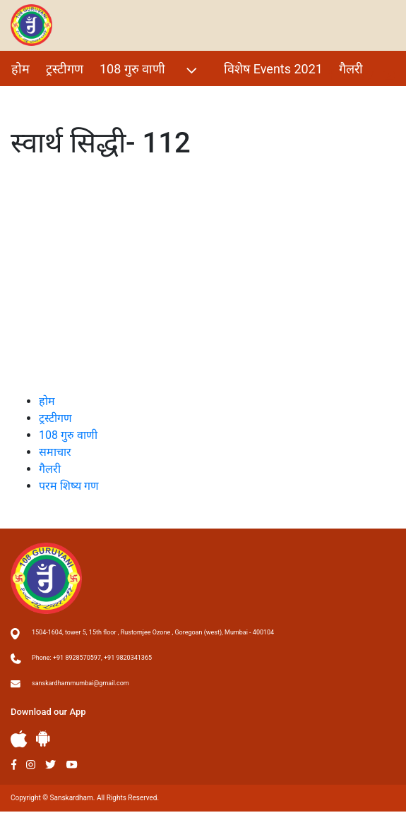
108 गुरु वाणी (150, 70)
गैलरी (351, 68)
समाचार (55, 452)
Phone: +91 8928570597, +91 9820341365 (92, 657)
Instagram (30, 765)
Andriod (43, 738)
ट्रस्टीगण (64, 68)
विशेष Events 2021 (273, 68)
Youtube (72, 765)
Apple (19, 739)
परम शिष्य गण (44, 99)
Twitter (50, 765)
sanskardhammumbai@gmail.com (80, 683)
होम (20, 68)
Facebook (14, 765)
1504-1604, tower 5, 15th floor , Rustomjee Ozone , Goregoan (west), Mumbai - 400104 (153, 632)
